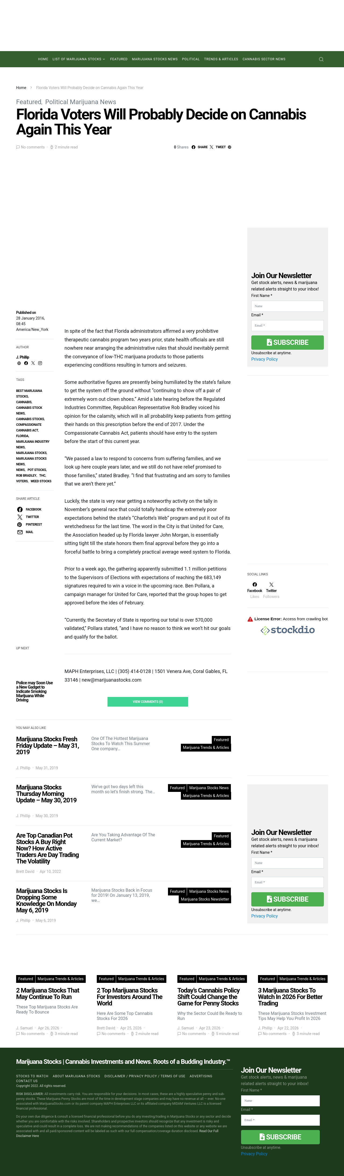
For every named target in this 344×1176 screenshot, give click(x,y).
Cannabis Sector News (264, 59)
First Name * (261, 295)
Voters (22, 481)
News (20, 470)
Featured (119, 59)
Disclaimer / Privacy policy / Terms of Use (145, 1076)
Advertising (201, 1076)
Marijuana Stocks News (155, 59)
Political (191, 59)
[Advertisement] (287, 515)
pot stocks (37, 470)
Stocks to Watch (32, 1076)
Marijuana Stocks (31, 453)
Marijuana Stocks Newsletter (205, 899)
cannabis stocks (30, 419)
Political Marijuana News (80, 102)
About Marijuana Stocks (76, 1076)
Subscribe (287, 342)
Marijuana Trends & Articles (206, 747)
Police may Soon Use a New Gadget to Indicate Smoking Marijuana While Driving (34, 691)
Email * (257, 315)
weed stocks (41, 481)
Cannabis (23, 402)
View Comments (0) (148, 702)
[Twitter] (271, 590)
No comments (33, 147)
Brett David (25, 871)
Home (43, 59)
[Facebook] (254, 590)
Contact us (27, 1081)
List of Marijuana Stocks (77, 59)
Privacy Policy (264, 359)
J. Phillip (22, 357)
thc (42, 475)
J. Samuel (24, 1028)
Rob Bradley (26, 475)
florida (22, 436)
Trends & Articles (221, 59)
